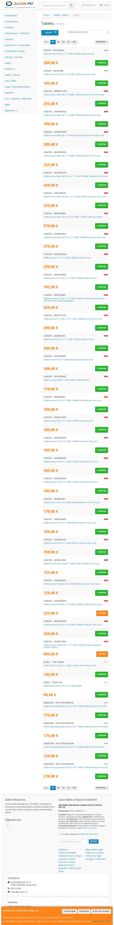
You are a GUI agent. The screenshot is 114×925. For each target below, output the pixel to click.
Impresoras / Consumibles (17, 45)
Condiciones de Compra (69, 855)
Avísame (102, 613)
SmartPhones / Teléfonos (17, 33)
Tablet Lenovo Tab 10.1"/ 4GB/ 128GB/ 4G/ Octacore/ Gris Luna (72, 400)
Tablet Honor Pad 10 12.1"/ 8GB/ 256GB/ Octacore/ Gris (68, 53)
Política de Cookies (101, 921)
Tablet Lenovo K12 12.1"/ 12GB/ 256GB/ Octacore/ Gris (68, 339)
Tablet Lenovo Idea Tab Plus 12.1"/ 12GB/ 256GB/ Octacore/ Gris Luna (75, 176)
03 (63, 42)
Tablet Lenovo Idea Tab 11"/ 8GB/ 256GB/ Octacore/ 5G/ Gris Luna (73, 135)
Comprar (101, 62)
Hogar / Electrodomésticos (17, 86)
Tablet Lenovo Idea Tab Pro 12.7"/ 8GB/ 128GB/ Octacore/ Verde (72, 216)
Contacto (62, 849)
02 (58, 42)
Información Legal (94, 849)
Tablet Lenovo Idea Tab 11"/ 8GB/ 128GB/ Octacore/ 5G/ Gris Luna (73, 94)
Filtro (51, 32)
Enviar (93, 841)
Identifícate (88, 5)
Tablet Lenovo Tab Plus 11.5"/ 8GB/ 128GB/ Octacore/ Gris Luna (72, 604)
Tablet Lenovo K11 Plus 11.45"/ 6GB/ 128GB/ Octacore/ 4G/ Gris (72, 318)
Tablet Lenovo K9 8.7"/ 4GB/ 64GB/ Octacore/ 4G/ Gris (68, 359)
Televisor (9, 39)
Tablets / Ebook (12, 74)
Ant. (46, 42)
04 (69, 42)
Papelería (9, 92)
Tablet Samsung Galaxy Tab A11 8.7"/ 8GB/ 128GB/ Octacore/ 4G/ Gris (75, 767)
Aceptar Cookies (101, 911)
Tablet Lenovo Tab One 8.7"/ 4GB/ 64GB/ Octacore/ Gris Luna (71, 563)
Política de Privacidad (89, 828)
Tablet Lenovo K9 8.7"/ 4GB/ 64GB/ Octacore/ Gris (66, 380)
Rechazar (84, 911)
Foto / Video (10, 80)
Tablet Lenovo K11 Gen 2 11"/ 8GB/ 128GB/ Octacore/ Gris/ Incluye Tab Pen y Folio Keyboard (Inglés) (73, 299)
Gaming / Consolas (14, 57)
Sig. (74, 42)
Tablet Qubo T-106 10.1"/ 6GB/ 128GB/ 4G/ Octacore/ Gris (69, 665)
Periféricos (10, 69)
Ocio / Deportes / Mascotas (18, 98)
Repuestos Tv (11, 110)
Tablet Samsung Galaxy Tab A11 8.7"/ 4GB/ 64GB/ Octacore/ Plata (73, 747)
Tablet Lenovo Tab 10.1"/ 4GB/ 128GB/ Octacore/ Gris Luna (70, 441)
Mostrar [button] (101, 42)
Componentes (11, 21)
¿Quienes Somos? (67, 858)
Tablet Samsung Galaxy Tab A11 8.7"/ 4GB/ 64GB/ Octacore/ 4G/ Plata (75, 726)
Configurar (70, 911)
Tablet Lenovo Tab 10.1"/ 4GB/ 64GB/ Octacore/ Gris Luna (69, 522)
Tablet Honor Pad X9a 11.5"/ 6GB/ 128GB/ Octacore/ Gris (69, 74)
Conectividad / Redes (15, 51)
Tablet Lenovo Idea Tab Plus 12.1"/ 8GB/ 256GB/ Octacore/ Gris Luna (74, 196)
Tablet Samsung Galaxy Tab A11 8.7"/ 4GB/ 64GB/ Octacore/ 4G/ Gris (75, 706)
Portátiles (9, 27)
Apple (7, 104)
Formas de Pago (93, 855)
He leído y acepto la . (80, 834)
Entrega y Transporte (95, 858)
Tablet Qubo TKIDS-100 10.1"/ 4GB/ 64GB (62, 685)
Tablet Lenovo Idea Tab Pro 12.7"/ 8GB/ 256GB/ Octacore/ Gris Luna (74, 237)
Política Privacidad (67, 852)
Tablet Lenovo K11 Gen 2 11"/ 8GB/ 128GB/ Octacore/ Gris (70, 278)
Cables (8, 63)
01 (53, 42)
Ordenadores (11, 15)
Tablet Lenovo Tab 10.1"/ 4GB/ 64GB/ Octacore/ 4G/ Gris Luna (71, 502)
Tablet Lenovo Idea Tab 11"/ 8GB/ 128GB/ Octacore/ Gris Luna (71, 115)
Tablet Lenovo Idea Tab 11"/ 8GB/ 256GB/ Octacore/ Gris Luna (71, 155)
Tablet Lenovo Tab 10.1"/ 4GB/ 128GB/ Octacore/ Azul (68, 420)
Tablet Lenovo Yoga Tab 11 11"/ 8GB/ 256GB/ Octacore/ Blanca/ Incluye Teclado (72, 646)
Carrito (105, 5)
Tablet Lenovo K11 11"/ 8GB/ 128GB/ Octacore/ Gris (67, 257)
